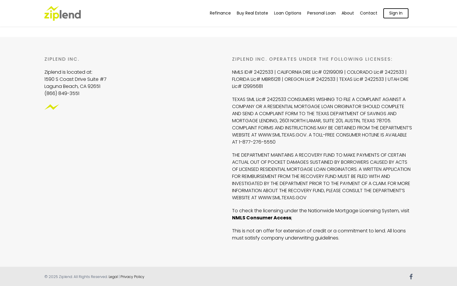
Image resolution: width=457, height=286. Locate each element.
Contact (368, 13)
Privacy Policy (132, 276)
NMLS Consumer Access (261, 217)
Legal (113, 276)
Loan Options (287, 13)
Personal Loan (321, 13)
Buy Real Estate (252, 13)
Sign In (396, 13)
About (348, 13)
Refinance (220, 13)
